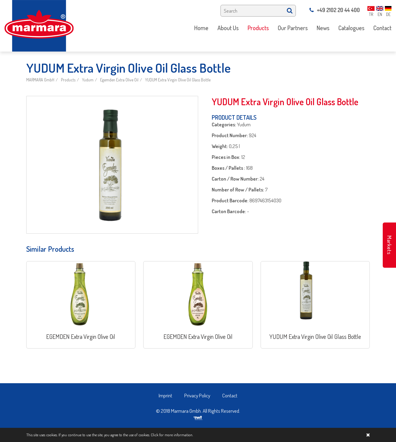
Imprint (165, 395)
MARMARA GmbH (40, 79)
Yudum (87, 79)
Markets (389, 245)
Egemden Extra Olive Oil (119, 79)
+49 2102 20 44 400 (334, 10)
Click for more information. (172, 434)
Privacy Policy (197, 395)
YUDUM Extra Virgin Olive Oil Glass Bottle (178, 79)
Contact (229, 395)
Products (68, 79)
